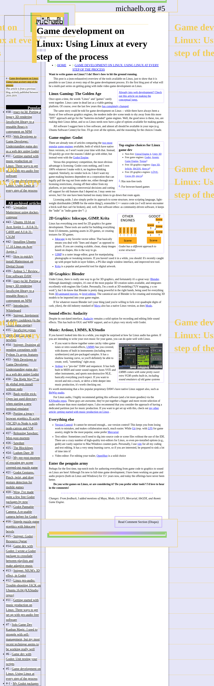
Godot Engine (80, 157)
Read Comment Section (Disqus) (138, 522)
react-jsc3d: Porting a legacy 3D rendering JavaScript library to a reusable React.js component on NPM (23, 121)
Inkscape (60, 239)
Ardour (59, 366)
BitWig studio (56, 392)
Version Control (64, 424)
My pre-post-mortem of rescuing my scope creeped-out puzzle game (23, 462)
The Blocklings (23, 447)
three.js (145, 168)
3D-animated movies (66, 293)
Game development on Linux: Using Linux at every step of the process (22, 82)
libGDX (137, 168)
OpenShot (102, 455)
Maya (97, 305)
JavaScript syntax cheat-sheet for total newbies (21, 334)
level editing (89, 293)
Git (134, 428)
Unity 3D (156, 154)
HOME (61, 65)
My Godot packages (26, 683)
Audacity (88, 318)
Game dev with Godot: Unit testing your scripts (21, 658)
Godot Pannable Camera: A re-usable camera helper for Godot (21, 511)
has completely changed (115, 106)
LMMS (90, 347)
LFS (150, 428)
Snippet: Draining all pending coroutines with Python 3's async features (23, 349)
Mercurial (113, 432)
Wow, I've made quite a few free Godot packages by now (20, 496)
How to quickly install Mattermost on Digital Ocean (19, 261)
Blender (154, 279)
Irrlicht (128, 168)
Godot (148, 157)
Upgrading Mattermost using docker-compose (22, 212)
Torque (142, 161)
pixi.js (139, 176)
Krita (58, 266)
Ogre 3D (155, 164)
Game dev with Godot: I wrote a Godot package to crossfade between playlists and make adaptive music (21, 555)
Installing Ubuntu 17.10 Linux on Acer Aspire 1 (21, 246)
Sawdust (18, 443)
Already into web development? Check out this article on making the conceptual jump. (140, 96)
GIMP (58, 254)
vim (139, 443)
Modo (148, 305)
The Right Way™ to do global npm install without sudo (22, 384)
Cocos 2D (130, 176)
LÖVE (154, 172)
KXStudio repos (58, 400)
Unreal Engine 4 (143, 154)
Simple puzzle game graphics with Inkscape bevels (22, 526)
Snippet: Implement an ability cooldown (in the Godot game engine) (23, 320)
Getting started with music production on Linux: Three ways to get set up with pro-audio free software (22, 165)
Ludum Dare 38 (23, 452)
